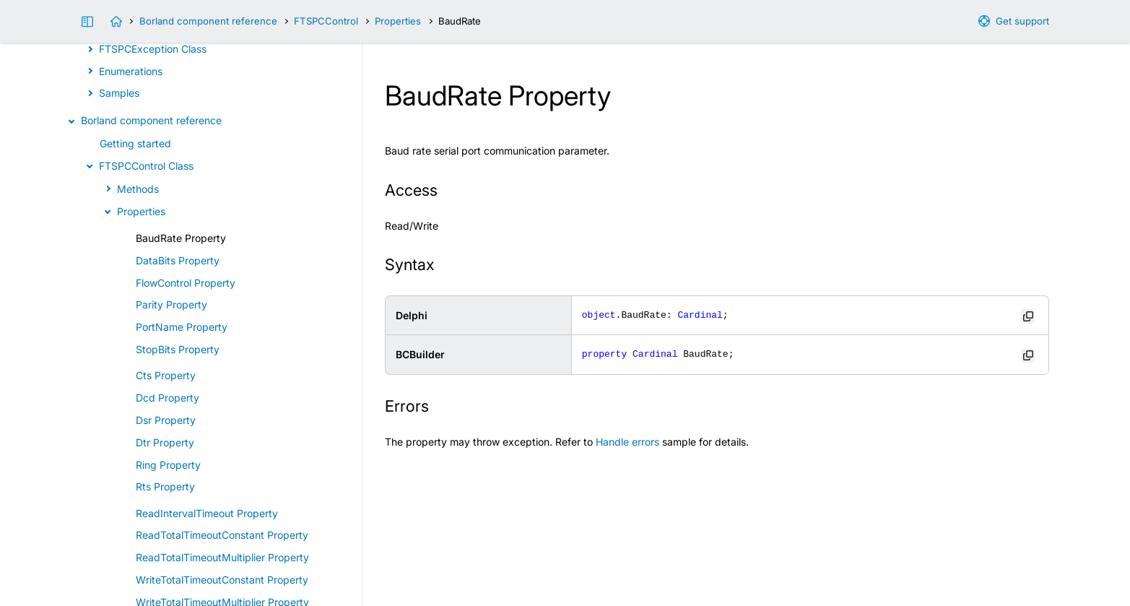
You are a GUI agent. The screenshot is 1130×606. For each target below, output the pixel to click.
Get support (1022, 21)
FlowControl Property (185, 283)
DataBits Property (178, 260)
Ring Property (168, 465)
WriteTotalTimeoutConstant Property (222, 579)
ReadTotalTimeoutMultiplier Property (222, 557)
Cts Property (166, 375)
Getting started (135, 143)
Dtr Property (165, 442)
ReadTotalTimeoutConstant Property (222, 535)
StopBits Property (178, 349)
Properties (398, 21)
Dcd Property (167, 397)
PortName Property (181, 327)
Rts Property (165, 486)
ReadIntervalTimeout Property (207, 513)
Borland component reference (208, 21)
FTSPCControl (326, 21)
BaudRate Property (181, 238)
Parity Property (171, 304)
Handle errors (627, 442)
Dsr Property (166, 420)
